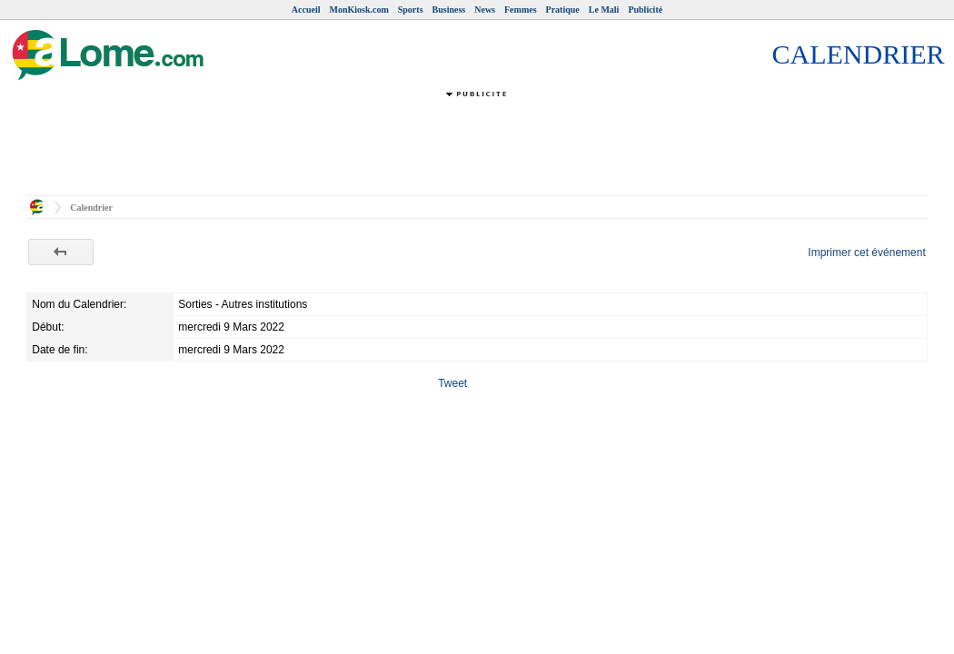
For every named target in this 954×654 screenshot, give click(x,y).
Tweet (452, 383)
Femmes (520, 10)
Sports (410, 10)
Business (449, 10)
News (484, 10)
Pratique (563, 10)
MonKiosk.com (358, 10)
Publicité (645, 10)
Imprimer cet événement (866, 252)
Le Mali (604, 10)
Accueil (306, 10)
